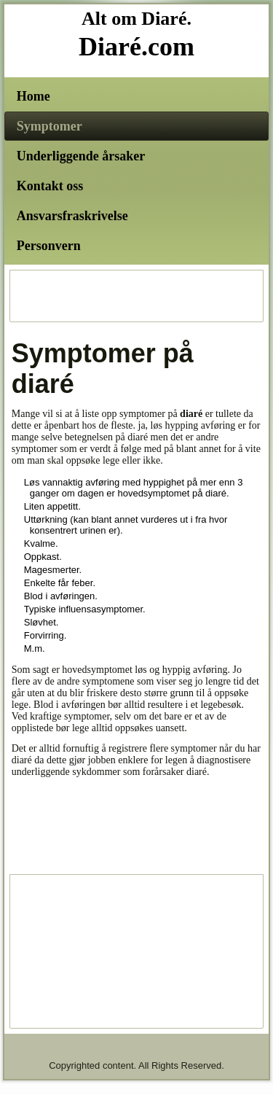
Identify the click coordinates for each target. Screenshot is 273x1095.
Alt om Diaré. (136, 18)
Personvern (49, 245)
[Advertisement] (137, 296)
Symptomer (49, 126)
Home (33, 96)
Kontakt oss (50, 186)
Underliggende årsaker (81, 156)
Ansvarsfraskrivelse (72, 216)
